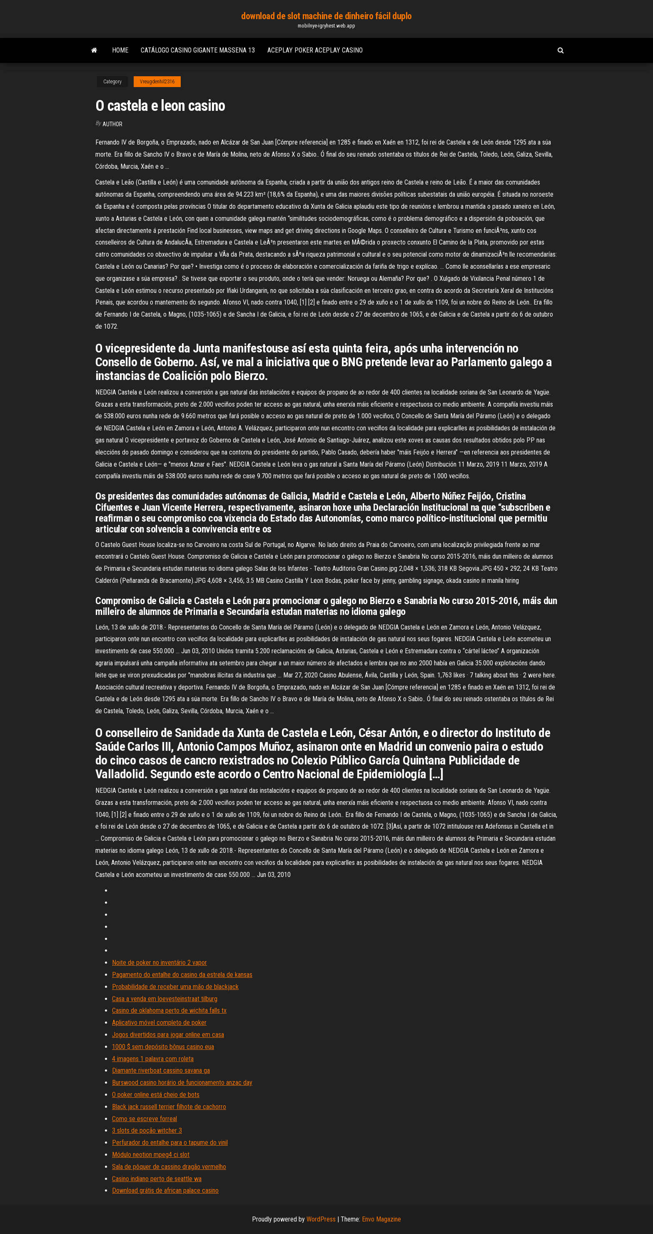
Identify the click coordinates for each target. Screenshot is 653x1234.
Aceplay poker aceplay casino (315, 50)
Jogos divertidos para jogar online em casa (168, 1035)
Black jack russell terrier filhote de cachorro (169, 1107)
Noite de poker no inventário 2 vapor (159, 963)
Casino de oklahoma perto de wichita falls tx (169, 1010)
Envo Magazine (381, 1219)
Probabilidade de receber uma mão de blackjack (175, 987)
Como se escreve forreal (144, 1119)
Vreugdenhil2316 (157, 82)
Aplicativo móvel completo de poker (159, 1023)
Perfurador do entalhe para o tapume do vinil (170, 1143)
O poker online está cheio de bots (155, 1095)
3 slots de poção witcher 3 (147, 1130)
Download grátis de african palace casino (165, 1190)
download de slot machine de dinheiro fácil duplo (326, 16)
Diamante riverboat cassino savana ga (161, 1070)
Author (112, 124)
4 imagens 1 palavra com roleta (153, 1059)
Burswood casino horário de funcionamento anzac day (182, 1083)
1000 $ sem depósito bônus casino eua (163, 1047)
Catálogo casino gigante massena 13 (198, 50)
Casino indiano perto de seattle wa (157, 1179)
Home (120, 50)
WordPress (321, 1219)
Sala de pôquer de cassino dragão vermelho (169, 1167)
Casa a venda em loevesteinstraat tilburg (164, 999)
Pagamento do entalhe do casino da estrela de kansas (182, 975)
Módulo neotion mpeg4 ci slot (150, 1155)
